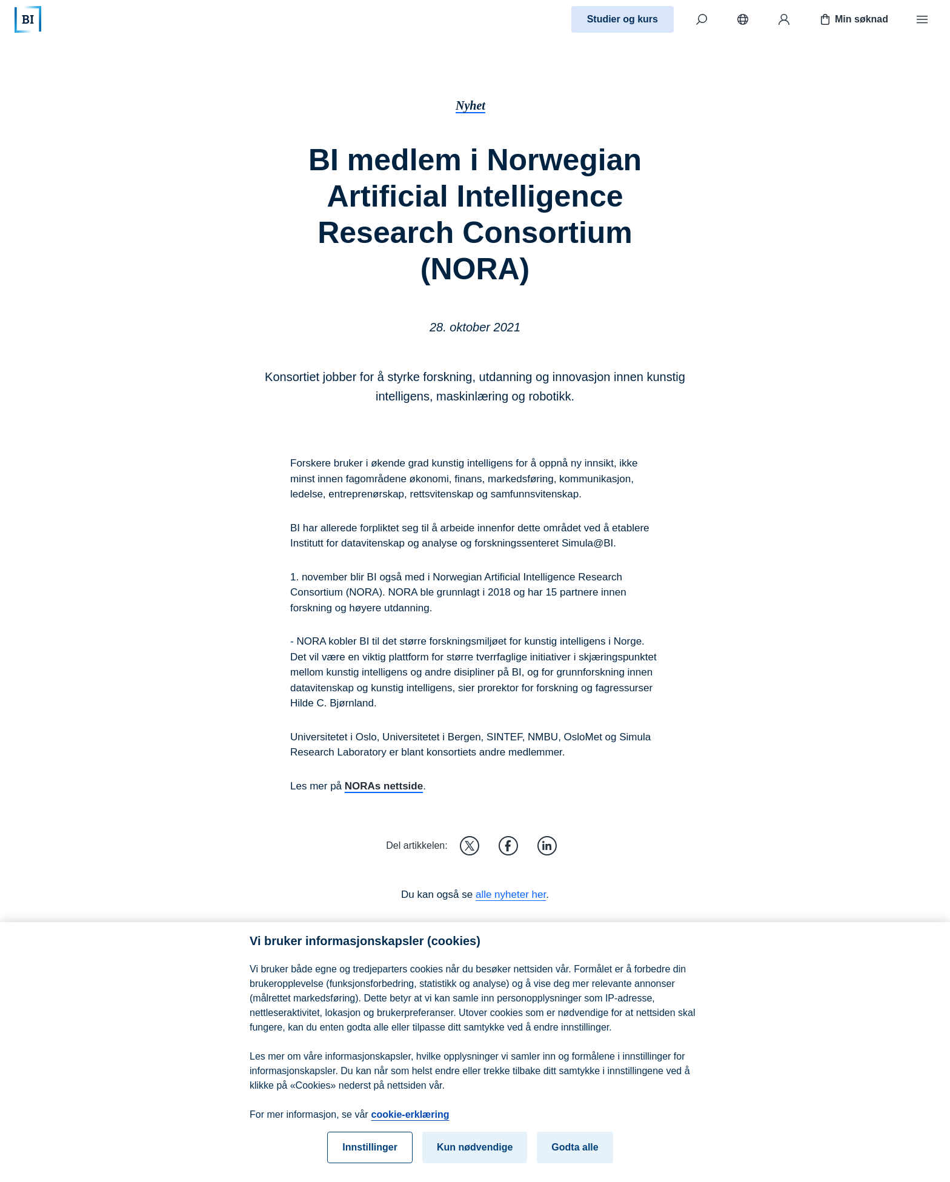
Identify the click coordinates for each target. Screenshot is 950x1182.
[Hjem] (28, 19)
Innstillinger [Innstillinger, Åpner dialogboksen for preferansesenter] (369, 1155)
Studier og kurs (622, 19)
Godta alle (574, 1155)
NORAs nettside (384, 786)
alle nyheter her (511, 894)
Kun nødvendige (475, 1155)
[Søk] (701, 19)
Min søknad (853, 19)
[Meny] (922, 19)
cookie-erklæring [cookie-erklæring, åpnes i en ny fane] (410, 1123)
